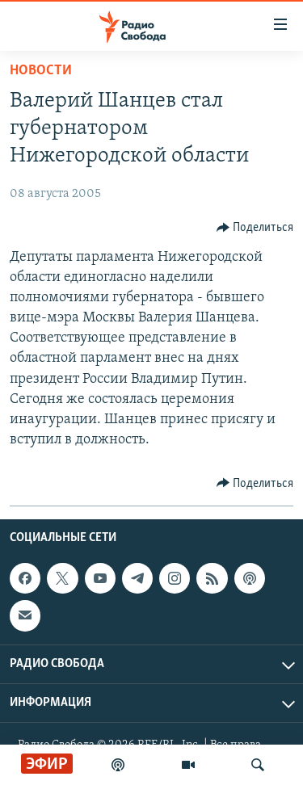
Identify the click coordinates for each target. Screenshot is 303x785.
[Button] (255, 228)
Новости (41, 70)
